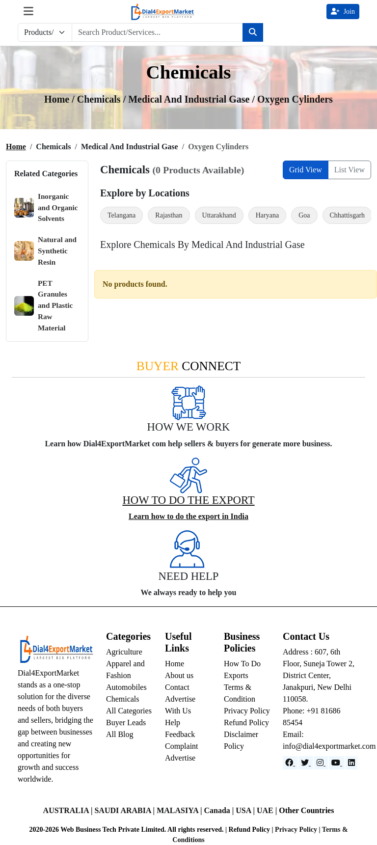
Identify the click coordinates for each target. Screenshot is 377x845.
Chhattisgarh (347, 215)
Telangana (121, 215)
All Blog (120, 734)
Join (343, 11)
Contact (177, 687)
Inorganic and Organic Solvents (46, 207)
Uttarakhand (219, 215)
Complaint (181, 746)
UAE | (268, 810)
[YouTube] (337, 762)
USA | (246, 810)
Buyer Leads (126, 722)
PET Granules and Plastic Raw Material (43, 305)
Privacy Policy (247, 711)
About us (179, 675)
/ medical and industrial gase (187, 99)
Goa (304, 215)
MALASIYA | (180, 810)
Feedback (180, 734)
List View (349, 169)
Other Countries (306, 810)
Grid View (305, 169)
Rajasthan (168, 215)
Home (16, 146)
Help (172, 722)
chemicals (100, 99)
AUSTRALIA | (69, 810)
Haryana (267, 215)
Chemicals (122, 699)
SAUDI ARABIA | (125, 810)
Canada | (220, 810)
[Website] (305, 762)
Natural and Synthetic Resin (45, 250)
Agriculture (124, 652)
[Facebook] (290, 762)
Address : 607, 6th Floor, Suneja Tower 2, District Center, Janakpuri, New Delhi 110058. (318, 675)
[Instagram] (321, 762)
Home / (60, 99)
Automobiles (126, 687)
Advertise (180, 758)
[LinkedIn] (351, 762)
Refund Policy (246, 722)
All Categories (129, 711)
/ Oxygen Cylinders (292, 99)
